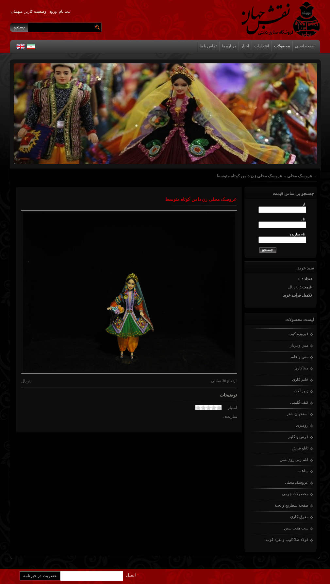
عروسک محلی (299, 175)
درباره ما (229, 46)
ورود (53, 11)
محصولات (282, 46)
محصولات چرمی (295, 494)
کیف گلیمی (299, 402)
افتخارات (261, 46)
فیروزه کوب (298, 334)
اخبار (245, 46)
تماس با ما (208, 46)
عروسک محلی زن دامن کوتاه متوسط (249, 175)
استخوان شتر (297, 414)
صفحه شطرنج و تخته (291, 505)
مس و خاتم (299, 356)
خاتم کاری (300, 379)
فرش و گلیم (298, 436)
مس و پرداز (299, 345)
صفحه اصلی (305, 46)
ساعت (303, 471)
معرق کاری (299, 516)
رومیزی (302, 425)
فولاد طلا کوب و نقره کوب (287, 539)
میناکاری (301, 368)
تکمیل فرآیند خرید (297, 295)
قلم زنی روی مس (294, 459)
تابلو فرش (300, 448)
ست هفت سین (296, 528)
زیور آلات (301, 391)
